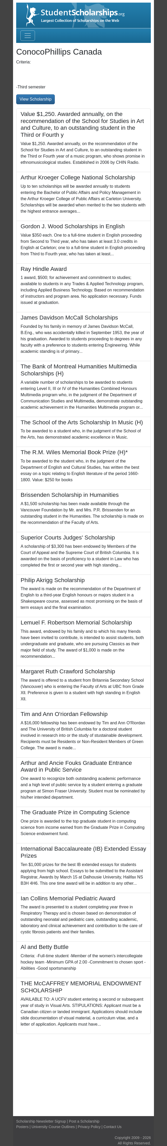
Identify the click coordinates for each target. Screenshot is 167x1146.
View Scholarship (35, 99)
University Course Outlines (53, 1127)
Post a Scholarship (84, 1121)
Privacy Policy (89, 1127)
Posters (22, 1127)
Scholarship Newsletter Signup (41, 1121)
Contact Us (113, 1127)
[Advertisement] (83, 1073)
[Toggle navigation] (27, 35)
